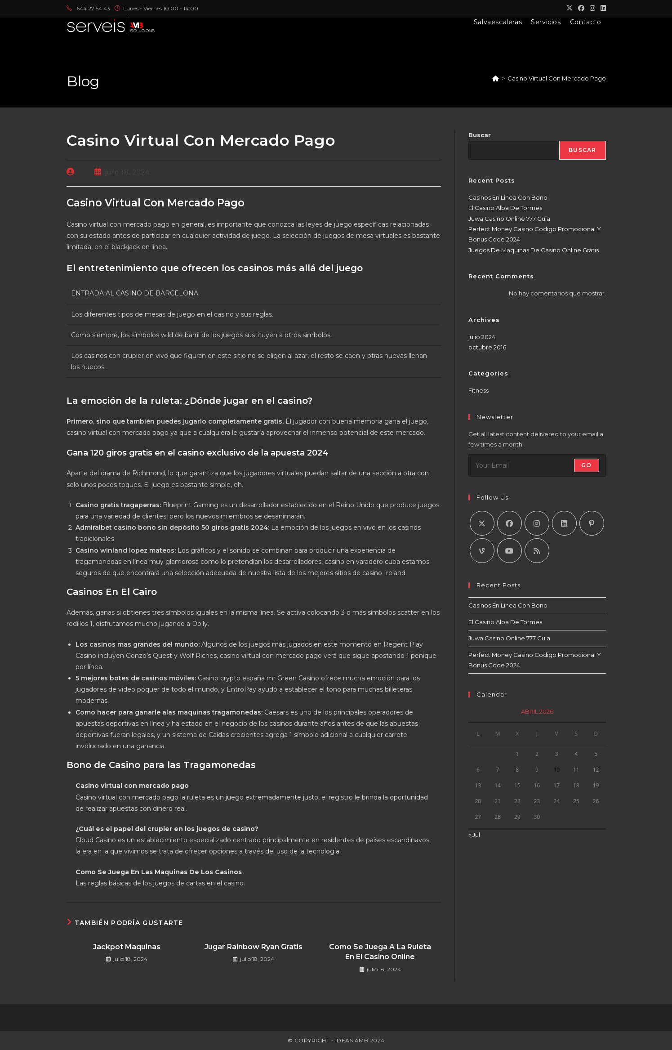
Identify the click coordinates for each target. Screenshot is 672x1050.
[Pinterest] (591, 523)
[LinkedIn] (564, 523)
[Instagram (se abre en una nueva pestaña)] (592, 8)
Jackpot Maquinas (126, 947)
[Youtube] (509, 550)
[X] (482, 523)
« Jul (474, 834)
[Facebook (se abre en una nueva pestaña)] (581, 8)
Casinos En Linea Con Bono (507, 197)
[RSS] (537, 550)
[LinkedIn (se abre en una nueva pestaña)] (602, 8)
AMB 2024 (369, 1040)
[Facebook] (509, 523)
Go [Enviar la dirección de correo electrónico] (586, 465)
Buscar (479, 135)
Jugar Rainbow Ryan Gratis (254, 947)
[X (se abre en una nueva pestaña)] (569, 8)
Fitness (478, 390)
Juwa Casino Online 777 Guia (509, 218)
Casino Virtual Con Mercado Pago (556, 78)
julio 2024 (481, 336)
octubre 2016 (487, 347)
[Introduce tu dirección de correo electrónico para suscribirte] (537, 465)
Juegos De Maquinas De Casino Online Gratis (533, 250)
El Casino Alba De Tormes (505, 207)
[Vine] (482, 550)
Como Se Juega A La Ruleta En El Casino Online (380, 952)
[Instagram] (537, 523)
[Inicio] (495, 78)
